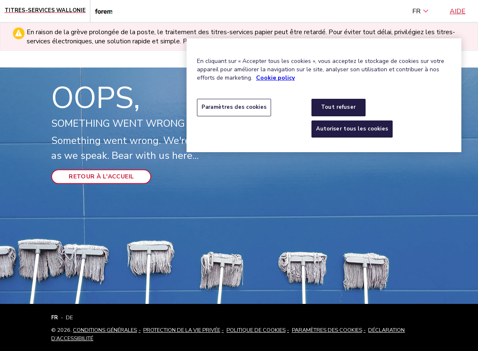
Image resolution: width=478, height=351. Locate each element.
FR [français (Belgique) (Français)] (420, 11)
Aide (458, 11)
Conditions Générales (105, 330)
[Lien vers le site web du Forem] (101, 11)
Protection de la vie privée (181, 330)
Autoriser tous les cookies (352, 129)
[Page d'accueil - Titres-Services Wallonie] (45, 11)
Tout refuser (338, 107)
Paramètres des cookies (327, 330)
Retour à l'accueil (101, 177)
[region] (324, 95)
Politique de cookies (256, 330)
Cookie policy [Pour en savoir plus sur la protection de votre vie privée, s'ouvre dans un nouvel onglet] (275, 78)
